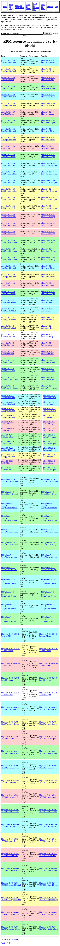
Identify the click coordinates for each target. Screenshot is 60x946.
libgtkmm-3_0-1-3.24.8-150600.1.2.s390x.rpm (48, 855)
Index (5, 7)
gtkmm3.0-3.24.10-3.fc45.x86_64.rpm (48, 87)
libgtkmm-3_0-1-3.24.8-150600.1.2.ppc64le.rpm (48, 840)
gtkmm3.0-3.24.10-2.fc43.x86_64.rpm (48, 156)
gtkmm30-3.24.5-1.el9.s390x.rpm (49, 423)
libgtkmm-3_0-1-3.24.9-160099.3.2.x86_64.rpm (48, 752)
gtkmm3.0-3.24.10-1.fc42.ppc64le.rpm (48, 276)
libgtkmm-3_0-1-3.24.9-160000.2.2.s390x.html (10, 796)
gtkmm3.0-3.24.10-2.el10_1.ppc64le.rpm (49, 190)
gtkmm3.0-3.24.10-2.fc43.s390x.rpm (48, 147)
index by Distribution (19, 7)
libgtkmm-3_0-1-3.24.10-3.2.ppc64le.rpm (48, 650)
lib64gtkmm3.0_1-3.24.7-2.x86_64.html (9, 569)
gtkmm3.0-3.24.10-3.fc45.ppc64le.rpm (48, 70)
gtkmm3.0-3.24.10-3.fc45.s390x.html (8, 79)
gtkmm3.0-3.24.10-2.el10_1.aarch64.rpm (49, 164)
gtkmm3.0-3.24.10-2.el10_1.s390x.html (8, 216)
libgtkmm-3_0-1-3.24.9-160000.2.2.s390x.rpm (48, 796)
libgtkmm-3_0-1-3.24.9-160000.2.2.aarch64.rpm (48, 767)
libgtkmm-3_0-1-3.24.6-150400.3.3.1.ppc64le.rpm (48, 899)
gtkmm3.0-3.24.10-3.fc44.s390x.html (8, 113)
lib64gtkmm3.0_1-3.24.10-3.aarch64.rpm (49, 480)
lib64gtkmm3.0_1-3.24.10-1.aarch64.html (9, 531)
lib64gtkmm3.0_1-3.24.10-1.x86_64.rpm (49, 543)
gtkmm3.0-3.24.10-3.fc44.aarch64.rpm (48, 96)
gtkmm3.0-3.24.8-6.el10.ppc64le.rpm (48, 318)
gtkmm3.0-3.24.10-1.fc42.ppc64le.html (8, 276)
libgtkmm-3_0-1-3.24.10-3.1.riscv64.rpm (48, 694)
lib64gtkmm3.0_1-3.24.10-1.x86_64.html (9, 543)
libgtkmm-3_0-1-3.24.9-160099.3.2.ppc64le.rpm (48, 723)
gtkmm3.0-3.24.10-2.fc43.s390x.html (8, 147)
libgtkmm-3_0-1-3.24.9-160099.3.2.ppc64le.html (10, 723)
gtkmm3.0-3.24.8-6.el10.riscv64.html (8, 335)
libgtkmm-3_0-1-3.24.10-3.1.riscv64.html (10, 694)
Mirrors (50, 7)
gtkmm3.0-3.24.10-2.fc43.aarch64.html (8, 130)
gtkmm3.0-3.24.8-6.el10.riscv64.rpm (47, 335)
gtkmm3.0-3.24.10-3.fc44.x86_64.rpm (48, 121)
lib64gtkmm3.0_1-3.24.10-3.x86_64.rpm (49, 493)
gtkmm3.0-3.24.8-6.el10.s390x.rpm (47, 344)
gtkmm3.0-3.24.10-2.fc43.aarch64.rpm (48, 130)
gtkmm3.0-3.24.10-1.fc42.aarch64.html (8, 267)
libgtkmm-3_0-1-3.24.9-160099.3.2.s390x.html (10, 738)
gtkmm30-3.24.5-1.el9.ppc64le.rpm (49, 410)
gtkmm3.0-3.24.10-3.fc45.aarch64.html (8, 62)
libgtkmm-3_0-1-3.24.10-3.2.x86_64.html (10, 679)
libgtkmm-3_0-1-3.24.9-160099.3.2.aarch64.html (10, 708)
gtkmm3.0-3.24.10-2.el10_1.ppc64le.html (9, 190)
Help (56, 7)
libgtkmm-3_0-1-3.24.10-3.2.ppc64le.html (10, 650)
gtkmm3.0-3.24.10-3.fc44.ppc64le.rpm (48, 104)
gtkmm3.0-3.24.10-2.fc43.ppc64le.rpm (48, 139)
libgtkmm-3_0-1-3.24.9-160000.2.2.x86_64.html (10, 811)
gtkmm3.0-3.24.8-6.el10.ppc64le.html (8, 318)
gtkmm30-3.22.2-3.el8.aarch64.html (8, 449)
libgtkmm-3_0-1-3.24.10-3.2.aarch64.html (10, 635)
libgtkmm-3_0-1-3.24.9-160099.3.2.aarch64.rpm (48, 708)
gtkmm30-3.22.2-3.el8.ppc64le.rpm (49, 455)
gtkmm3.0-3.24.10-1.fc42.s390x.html (8, 284)
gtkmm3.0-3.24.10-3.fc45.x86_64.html (8, 87)
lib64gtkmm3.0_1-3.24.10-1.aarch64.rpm (49, 531)
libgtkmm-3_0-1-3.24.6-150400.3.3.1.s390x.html (10, 913)
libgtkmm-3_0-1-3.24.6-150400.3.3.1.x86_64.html (10, 928)
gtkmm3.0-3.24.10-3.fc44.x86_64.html (8, 121)
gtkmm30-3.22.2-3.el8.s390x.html (7, 462)
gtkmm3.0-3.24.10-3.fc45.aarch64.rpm (48, 62)
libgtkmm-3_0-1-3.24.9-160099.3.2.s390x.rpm (48, 738)
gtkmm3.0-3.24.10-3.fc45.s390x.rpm (48, 79)
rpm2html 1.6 (16, 939)
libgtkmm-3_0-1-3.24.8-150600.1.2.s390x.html (10, 855)
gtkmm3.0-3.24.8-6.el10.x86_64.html (8, 361)
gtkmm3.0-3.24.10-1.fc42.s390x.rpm (48, 284)
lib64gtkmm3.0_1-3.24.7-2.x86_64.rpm (48, 569)
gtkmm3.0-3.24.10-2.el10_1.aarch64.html (9, 164)
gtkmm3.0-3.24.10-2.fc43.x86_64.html (8, 156)
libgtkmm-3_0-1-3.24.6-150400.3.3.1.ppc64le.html (11, 899)
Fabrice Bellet (6, 943)
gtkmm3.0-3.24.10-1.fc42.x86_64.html (8, 293)
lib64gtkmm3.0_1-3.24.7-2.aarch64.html (9, 556)
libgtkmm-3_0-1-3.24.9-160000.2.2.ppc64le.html (10, 781)
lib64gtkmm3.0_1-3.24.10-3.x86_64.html (9, 493)
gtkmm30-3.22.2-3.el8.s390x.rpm (49, 462)
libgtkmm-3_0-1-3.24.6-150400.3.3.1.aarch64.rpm (48, 884)
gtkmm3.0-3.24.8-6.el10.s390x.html (7, 344)
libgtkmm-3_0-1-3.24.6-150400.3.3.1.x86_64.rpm (48, 928)
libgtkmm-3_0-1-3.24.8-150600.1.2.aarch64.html (10, 825)
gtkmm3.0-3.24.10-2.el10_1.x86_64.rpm (48, 241)
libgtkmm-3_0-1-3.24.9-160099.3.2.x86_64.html (10, 752)
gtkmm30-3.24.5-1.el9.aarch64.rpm (49, 397)
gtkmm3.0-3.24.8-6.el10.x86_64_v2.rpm (49, 378)
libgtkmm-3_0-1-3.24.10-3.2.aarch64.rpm (48, 635)
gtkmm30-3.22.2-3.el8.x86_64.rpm (49, 469)
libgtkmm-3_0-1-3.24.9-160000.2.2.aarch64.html (10, 767)
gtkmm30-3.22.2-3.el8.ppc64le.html (8, 455)
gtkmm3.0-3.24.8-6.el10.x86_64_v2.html (9, 378)
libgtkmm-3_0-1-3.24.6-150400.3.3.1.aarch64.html (11, 884)
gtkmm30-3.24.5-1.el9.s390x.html (7, 423)
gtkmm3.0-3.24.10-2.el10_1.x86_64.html (9, 241)
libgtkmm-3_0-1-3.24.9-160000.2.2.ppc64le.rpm (48, 781)
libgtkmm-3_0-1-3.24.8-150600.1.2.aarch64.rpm (48, 825)
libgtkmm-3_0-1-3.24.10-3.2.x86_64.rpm (48, 679)
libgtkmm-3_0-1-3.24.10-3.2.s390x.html (10, 664)
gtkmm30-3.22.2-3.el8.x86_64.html (7, 469)
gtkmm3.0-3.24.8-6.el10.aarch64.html (8, 301)
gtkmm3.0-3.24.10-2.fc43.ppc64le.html (8, 139)
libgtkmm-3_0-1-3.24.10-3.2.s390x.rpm (48, 664)
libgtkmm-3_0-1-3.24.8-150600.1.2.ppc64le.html (10, 840)
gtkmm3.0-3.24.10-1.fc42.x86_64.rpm (48, 293)
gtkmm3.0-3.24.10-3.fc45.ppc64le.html (8, 70)
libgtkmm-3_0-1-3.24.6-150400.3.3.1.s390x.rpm (48, 913)
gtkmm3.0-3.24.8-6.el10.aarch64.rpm (48, 301)
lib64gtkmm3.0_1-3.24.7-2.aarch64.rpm (49, 556)
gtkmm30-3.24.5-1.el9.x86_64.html (7, 436)
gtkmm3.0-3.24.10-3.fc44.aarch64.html (8, 96)
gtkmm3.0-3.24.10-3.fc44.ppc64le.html (8, 104)
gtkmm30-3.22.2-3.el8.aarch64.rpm (49, 449)
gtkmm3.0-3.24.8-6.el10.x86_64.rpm (48, 361)
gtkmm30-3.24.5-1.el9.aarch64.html (8, 397)
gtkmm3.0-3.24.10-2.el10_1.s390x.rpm (48, 216)
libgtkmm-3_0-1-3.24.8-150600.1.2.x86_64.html (10, 869)
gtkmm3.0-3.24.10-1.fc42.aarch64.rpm (48, 267)
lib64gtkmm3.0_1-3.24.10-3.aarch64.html (9, 480)
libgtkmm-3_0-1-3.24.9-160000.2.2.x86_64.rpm (48, 811)
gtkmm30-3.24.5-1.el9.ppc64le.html (8, 410)
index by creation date (36, 7)
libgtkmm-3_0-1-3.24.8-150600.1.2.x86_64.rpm (48, 869)
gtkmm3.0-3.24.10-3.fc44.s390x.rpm (48, 113)
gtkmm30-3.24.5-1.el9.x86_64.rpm (49, 436)
